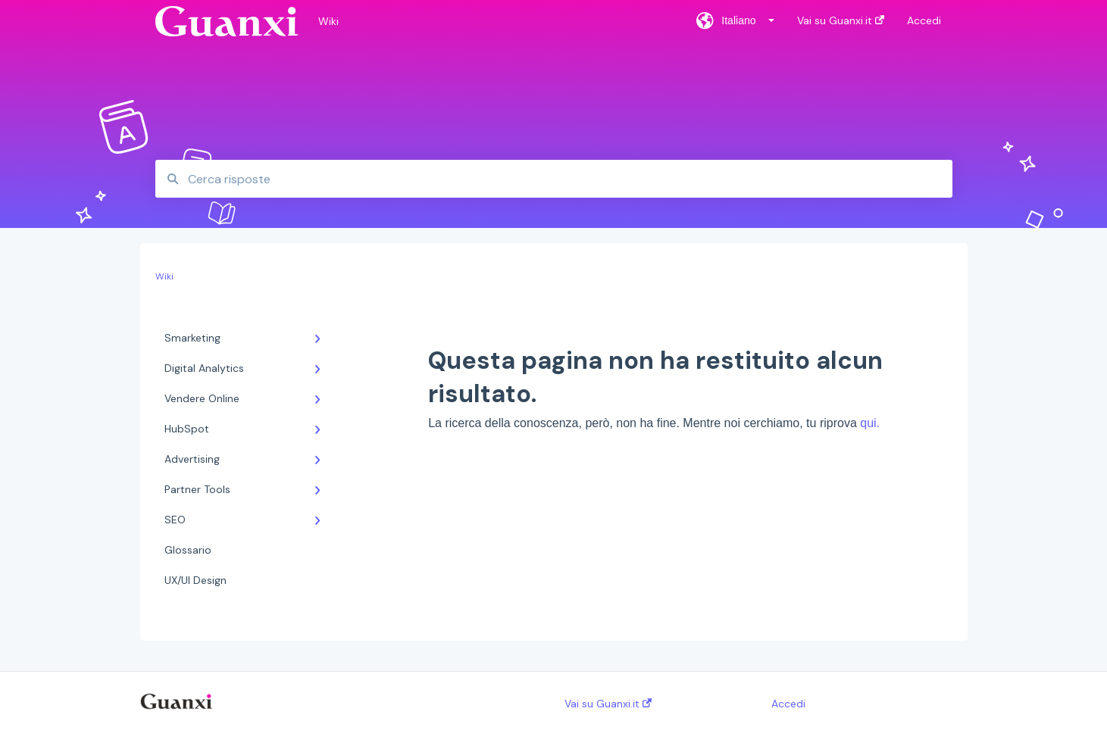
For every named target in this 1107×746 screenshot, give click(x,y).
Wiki (328, 21)
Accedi (788, 704)
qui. (870, 423)
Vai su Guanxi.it (608, 704)
